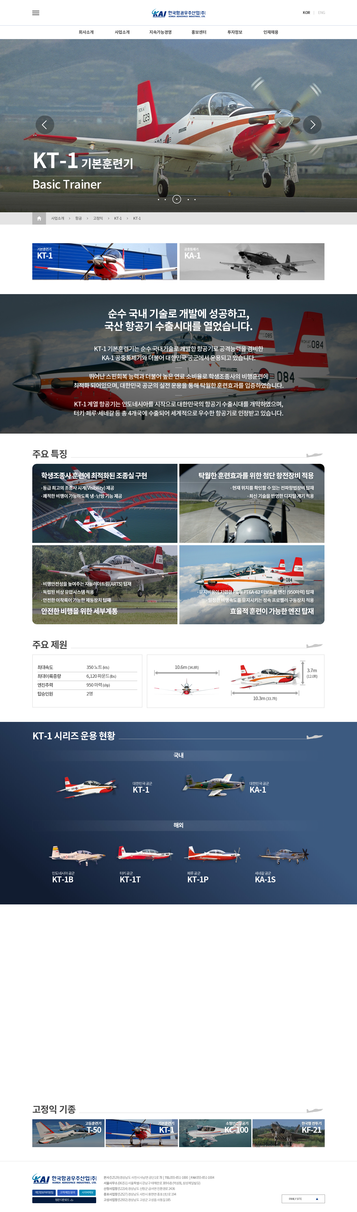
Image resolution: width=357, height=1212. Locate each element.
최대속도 (45, 668)
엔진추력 (45, 685)
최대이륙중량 (49, 676)
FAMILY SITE (295, 1199)
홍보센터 (198, 32)
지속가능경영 (160, 32)
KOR (306, 12)
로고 (178, 13)
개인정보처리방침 (44, 1192)
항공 (78, 218)
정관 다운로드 (64, 1200)
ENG (321, 13)
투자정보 (234, 32)
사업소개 (122, 32)
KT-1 (118, 218)
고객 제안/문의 (67, 1192)
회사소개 (86, 32)
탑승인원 (45, 694)
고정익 (98, 218)
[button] (158, 199)
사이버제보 (87, 1192)
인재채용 (270, 32)
